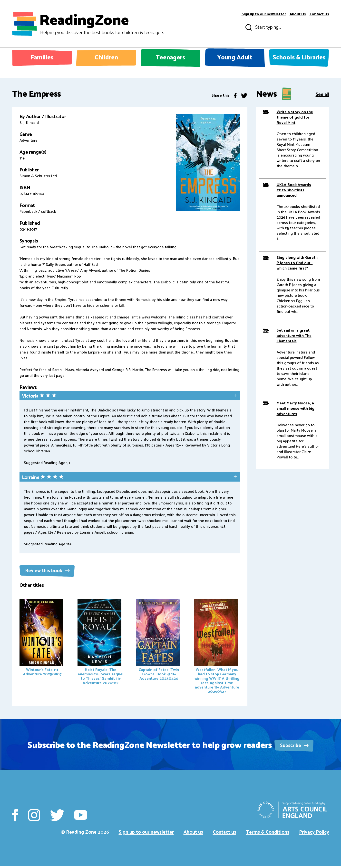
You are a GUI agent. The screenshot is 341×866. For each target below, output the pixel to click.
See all (322, 94)
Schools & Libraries (299, 58)
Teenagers (170, 58)
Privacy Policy (314, 832)
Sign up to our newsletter (264, 14)
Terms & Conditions (267, 832)
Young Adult (235, 58)
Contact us (224, 832)
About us (193, 832)
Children (106, 58)
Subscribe (294, 746)
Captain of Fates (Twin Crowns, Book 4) (158, 640)
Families (42, 58)
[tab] (130, 396)
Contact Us (319, 14)
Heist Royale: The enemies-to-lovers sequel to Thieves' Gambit (100, 642)
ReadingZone (101, 24)
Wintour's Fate (41, 638)
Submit (248, 27)
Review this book (47, 571)
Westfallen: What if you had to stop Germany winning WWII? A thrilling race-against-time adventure (216, 647)
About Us (298, 14)
